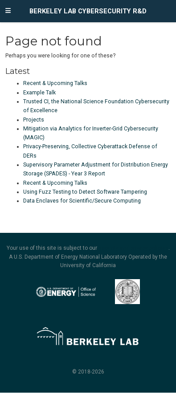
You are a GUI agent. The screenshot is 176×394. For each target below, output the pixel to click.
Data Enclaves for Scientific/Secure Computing (82, 201)
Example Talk (39, 92)
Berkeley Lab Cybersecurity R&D (88, 11)
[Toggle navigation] (8, 11)
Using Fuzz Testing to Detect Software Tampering (85, 192)
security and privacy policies (133, 248)
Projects (33, 120)
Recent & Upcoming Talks (55, 83)
